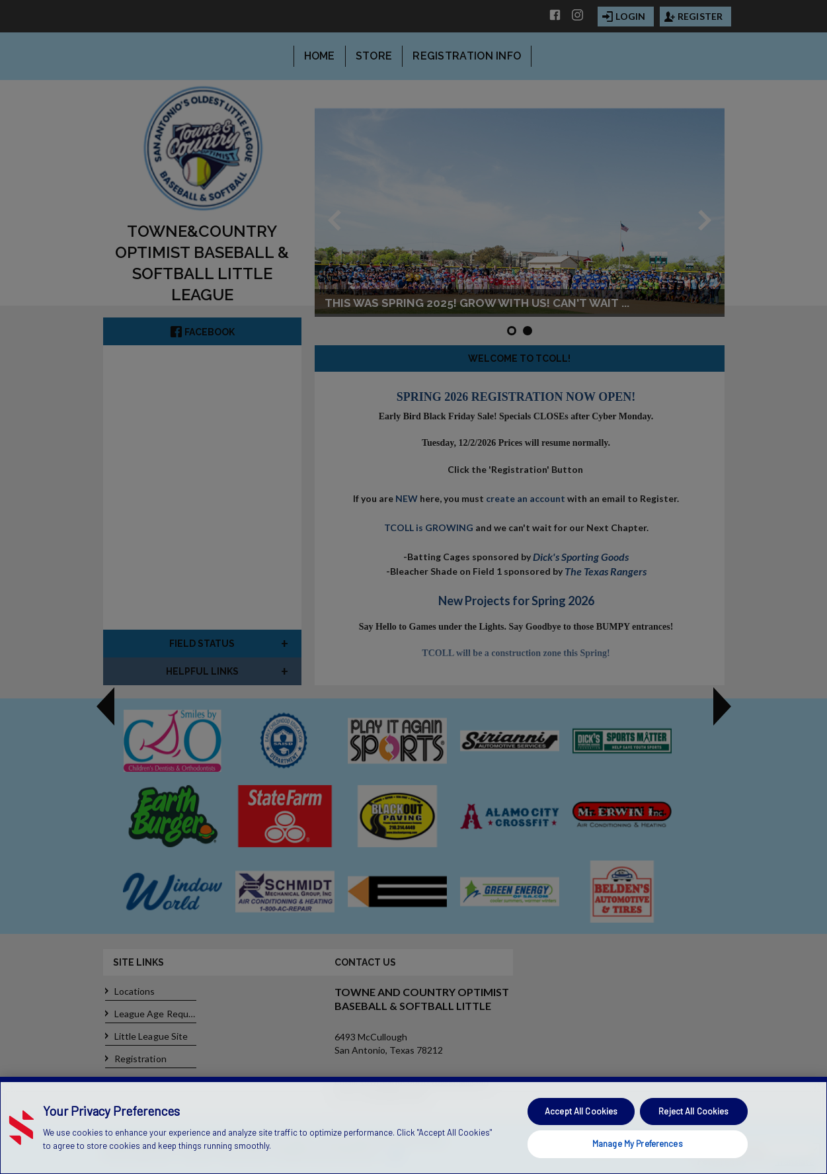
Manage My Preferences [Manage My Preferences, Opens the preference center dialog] (637, 1143)
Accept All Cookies (581, 1111)
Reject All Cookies (693, 1111)
